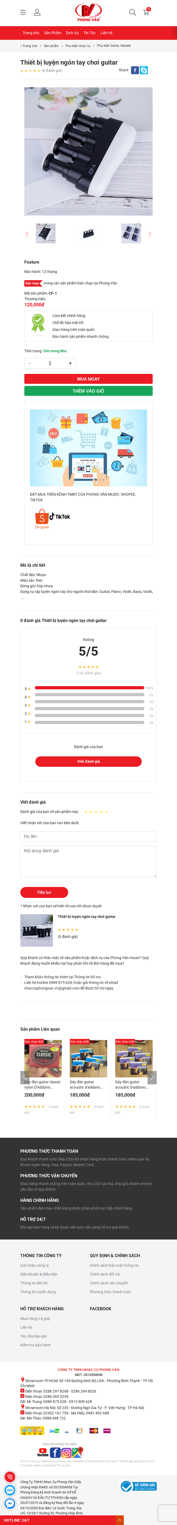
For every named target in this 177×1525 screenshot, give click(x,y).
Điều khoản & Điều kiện (38, 1274)
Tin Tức (89, 33)
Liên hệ (106, 33)
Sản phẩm (51, 46)
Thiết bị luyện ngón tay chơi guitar (87, 916)
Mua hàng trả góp (35, 1318)
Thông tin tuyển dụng (38, 1292)
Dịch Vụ (72, 33)
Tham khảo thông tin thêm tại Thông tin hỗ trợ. (63, 977)
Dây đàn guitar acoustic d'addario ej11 (85, 1087)
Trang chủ (31, 33)
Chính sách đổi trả (105, 1274)
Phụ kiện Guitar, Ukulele (114, 46)
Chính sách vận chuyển (109, 1283)
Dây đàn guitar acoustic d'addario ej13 (130, 1087)
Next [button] (150, 233)
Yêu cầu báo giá (33, 1336)
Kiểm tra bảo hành (35, 1345)
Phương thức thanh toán (110, 1292)
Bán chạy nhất (34, 1041)
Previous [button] (27, 233)
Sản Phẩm (52, 33)
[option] (88, 151)
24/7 (25, 1520)
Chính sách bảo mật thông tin (114, 1265)
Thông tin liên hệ (33, 1283)
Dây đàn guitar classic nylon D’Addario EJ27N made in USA (42, 1087)
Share (123, 70)
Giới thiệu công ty (34, 1265)
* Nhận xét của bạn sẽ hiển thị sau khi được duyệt (60, 906)
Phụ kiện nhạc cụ (78, 46)
